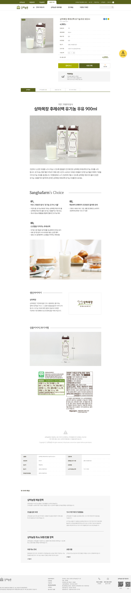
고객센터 (103, 2)
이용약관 (50, 583)
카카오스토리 (108, 19)
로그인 (90, 2)
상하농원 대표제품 (56, 7)
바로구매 (89, 66)
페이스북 (104, 19)
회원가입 (96, 2)
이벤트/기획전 (84, 7)
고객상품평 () (43, 89)
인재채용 (50, 581)
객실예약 (42, 2)
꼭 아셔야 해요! (72, 89)
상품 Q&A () (58, 89)
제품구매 (51, 2)
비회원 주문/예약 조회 (81, 2)
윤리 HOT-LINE (51, 589)
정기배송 (70, 7)
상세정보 (28, 89)
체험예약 (32, 2)
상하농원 (22, 2)
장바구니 (110, 2)
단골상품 (105, 66)
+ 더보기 (29, 559)
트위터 (106, 19)
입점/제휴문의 (51, 578)
